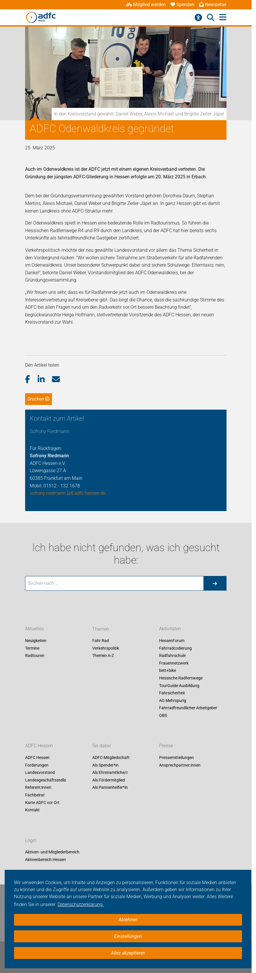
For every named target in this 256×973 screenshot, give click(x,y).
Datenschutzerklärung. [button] (81, 904)
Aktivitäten (170, 629)
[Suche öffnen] (210, 17)
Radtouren (34, 655)
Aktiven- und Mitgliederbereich (52, 852)
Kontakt (32, 810)
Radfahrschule (172, 655)
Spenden (182, 4)
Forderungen (36, 765)
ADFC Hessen (39, 745)
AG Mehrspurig (172, 700)
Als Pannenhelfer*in (110, 787)
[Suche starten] (214, 583)
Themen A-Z (103, 655)
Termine (32, 648)
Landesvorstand (40, 772)
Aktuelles (34, 629)
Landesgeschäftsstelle (45, 780)
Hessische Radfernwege (181, 678)
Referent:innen (38, 787)
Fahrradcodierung (175, 648)
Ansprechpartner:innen (180, 765)
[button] (31, 379)
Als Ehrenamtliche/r (110, 772)
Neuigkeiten (35, 641)
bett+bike (167, 670)
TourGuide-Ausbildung (179, 685)
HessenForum (171, 641)
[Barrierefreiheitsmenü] (198, 17)
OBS (163, 715)
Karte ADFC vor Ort (42, 802)
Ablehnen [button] (128, 919)
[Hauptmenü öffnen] (223, 17)
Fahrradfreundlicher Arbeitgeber (188, 708)
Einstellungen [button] (128, 936)
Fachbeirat (35, 795)
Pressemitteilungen (176, 757)
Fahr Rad (100, 641)
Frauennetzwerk (174, 663)
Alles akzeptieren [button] (128, 953)
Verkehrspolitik (105, 648)
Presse (166, 745)
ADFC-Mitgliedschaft (111, 757)
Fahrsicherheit (172, 693)
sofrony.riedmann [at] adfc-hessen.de (68, 493)
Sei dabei (101, 745)
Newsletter (213, 4)
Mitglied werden (146, 4)
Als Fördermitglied (108, 780)
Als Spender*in (105, 765)
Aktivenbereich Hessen (45, 859)
